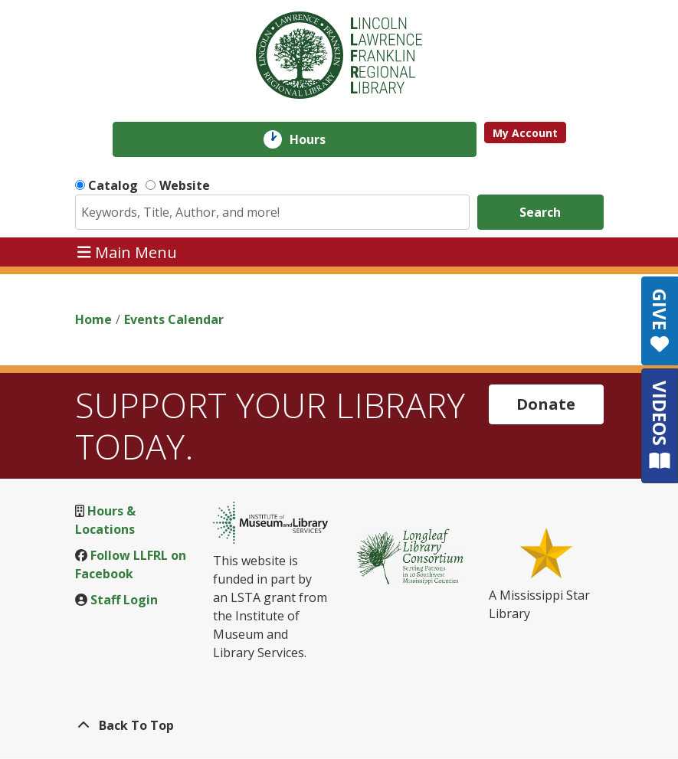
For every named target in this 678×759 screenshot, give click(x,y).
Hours (318, 139)
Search (540, 212)
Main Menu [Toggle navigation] (127, 251)
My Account (525, 133)
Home (93, 319)
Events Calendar (174, 319)
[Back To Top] (339, 725)
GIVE (660, 321)
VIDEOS (660, 425)
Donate (545, 404)
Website (184, 185)
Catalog (113, 185)
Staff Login (124, 599)
